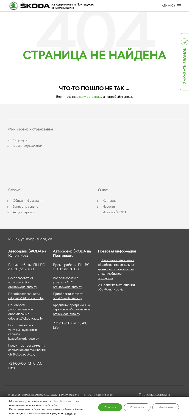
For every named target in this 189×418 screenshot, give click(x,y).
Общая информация (27, 200)
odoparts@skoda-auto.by (26, 298)
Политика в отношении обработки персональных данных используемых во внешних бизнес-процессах (116, 269)
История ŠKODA (115, 212)
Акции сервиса (24, 212)
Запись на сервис (25, 206)
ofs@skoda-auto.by (21, 354)
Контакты (109, 200)
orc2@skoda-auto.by (67, 287)
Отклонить (133, 407)
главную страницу (89, 96)
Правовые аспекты (154, 394)
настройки (70, 413)
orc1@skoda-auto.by (22, 287)
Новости (109, 206)
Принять (103, 407)
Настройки (164, 407)
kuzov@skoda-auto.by (23, 338)
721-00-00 (17, 363)
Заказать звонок (185, 66)
